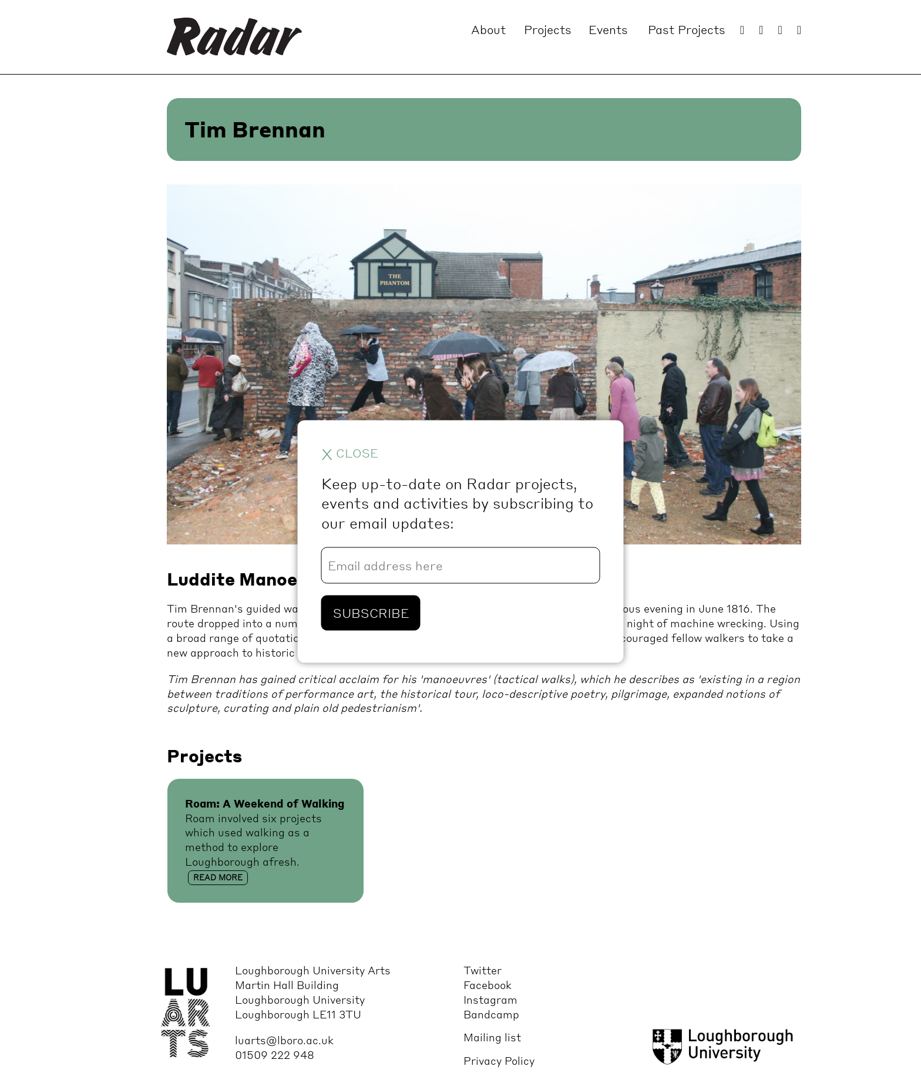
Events (608, 29)
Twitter (482, 970)
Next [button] (727, 376)
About (488, 29)
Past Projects (686, 29)
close (349, 453)
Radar (234, 37)
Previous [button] (202, 376)
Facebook (487, 984)
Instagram (490, 999)
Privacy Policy (499, 1060)
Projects (548, 29)
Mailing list (492, 1037)
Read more (218, 877)
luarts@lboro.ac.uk (284, 1040)
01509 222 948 (274, 1054)
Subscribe (371, 613)
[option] (484, 367)
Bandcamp (491, 1014)
